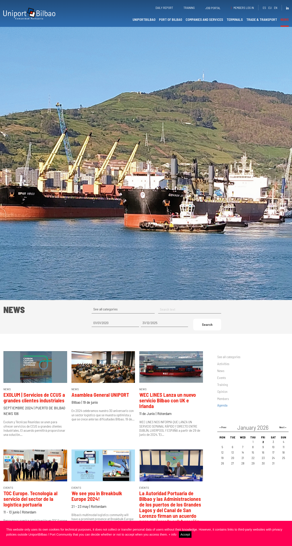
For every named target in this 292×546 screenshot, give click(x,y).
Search (207, 324)
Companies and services (204, 19)
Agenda (222, 405)
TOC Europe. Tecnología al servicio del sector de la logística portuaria (30, 499)
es (264, 8)
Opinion (222, 391)
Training (189, 8)
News (285, 19)
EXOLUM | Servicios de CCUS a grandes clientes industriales (34, 397)
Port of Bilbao (170, 19)
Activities (223, 364)
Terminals (235, 19)
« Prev (222, 427)
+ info (172, 534)
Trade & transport (261, 19)
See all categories (228, 357)
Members (223, 399)
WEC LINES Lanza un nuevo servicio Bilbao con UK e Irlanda (167, 400)
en (275, 8)
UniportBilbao (144, 19)
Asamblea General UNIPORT (100, 395)
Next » (282, 427)
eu (270, 8)
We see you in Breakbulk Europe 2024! (96, 496)
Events (221, 377)
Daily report (164, 8)
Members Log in (244, 8)
